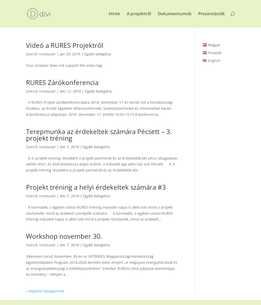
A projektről (139, 14)
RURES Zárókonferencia (62, 82)
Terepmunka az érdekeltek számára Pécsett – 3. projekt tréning (99, 135)
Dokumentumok (175, 14)
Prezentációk (211, 14)
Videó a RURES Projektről (64, 45)
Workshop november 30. (64, 236)
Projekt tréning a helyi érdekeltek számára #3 (96, 187)
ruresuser (47, 54)
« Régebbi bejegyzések (45, 291)
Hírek (114, 14)
